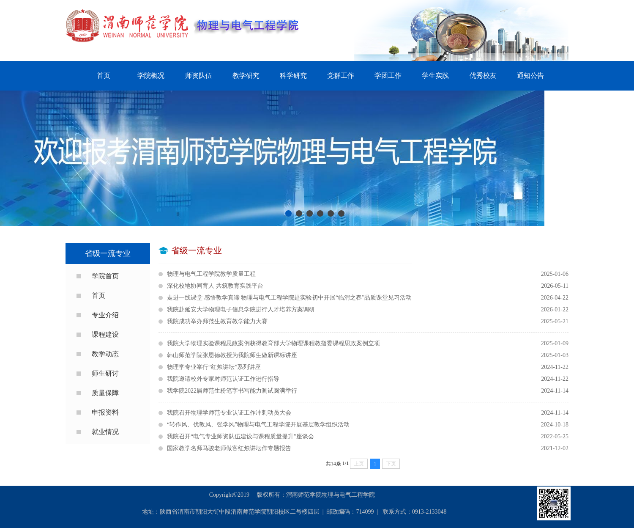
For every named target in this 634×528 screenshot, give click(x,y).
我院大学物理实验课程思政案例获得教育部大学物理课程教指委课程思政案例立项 (367, 343)
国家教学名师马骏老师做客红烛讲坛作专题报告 (367, 448)
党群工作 (340, 75)
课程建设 (105, 334)
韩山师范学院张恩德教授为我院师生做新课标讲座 (367, 355)
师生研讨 (105, 373)
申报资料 (105, 412)
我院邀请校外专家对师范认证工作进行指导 (367, 379)
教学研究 (246, 75)
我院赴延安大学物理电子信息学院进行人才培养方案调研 (367, 310)
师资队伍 (198, 75)
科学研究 (293, 75)
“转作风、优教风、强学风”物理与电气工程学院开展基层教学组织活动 (367, 425)
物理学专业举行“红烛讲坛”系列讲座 (367, 367)
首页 (103, 75)
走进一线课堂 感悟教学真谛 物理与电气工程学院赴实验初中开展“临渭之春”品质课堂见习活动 (367, 298)
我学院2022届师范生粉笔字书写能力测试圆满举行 (367, 391)
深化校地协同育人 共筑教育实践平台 (367, 286)
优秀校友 (483, 75)
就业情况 (105, 431)
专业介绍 (105, 315)
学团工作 (388, 75)
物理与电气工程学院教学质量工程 (367, 274)
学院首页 (105, 276)
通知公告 (530, 75)
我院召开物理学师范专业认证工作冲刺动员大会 (367, 413)
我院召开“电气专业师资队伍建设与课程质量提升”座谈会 (367, 437)
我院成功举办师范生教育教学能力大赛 (367, 321)
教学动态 (105, 354)
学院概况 (150, 75)
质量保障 (105, 392)
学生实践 (435, 75)
